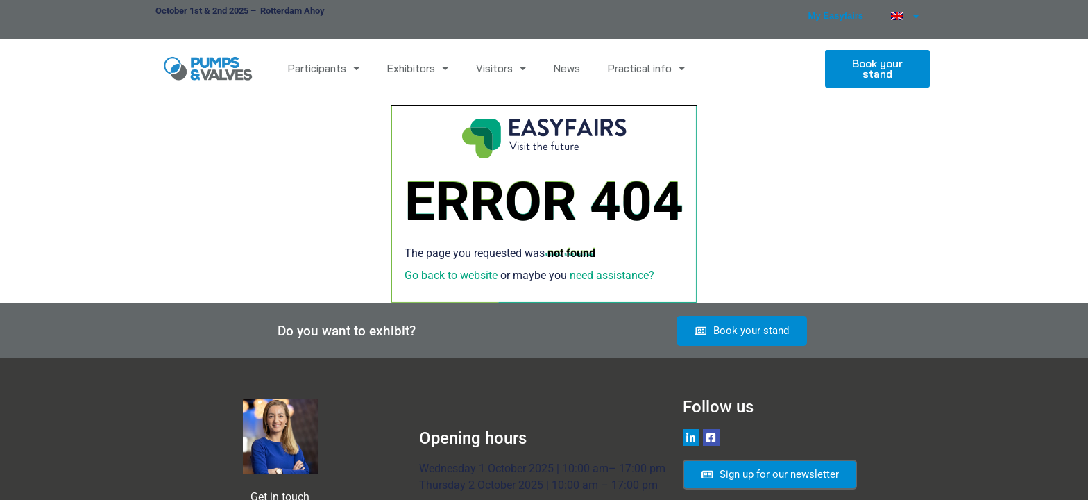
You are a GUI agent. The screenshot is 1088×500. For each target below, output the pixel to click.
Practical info (646, 68)
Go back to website (451, 275)
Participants (323, 68)
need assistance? (612, 275)
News (567, 68)
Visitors (501, 68)
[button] (877, 69)
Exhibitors (417, 68)
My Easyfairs (836, 15)
